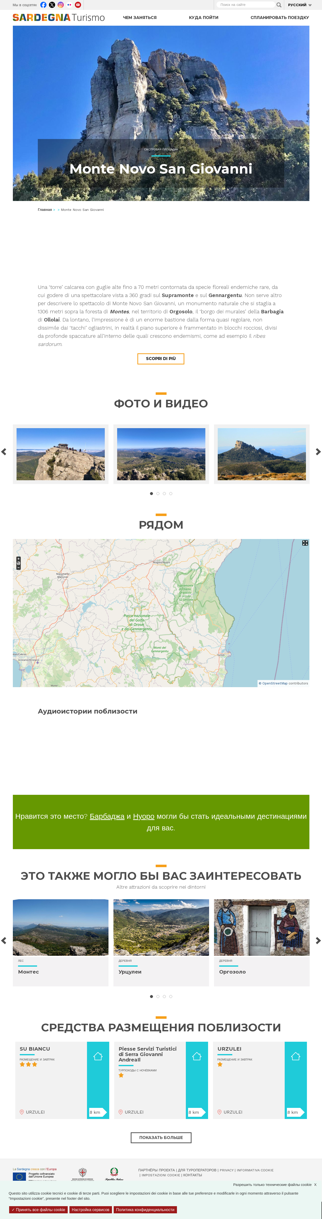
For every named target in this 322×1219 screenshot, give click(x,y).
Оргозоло (232, 972)
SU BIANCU (35, 1049)
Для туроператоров (197, 1170)
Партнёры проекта (156, 1170)
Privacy (227, 1170)
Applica (279, 5)
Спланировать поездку (280, 17)
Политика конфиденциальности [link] (145, 1210)
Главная (45, 210)
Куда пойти (203, 17)
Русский (297, 5)
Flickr (69, 4)
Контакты (192, 1175)
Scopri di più (161, 358)
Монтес (28, 972)
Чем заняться (140, 17)
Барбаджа (107, 816)
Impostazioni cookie (161, 1175)
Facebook (43, 4)
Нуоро (143, 816)
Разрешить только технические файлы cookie (277, 1184)
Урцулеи (130, 972)
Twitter (52, 4)
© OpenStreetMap (273, 683)
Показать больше (161, 1137)
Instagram (61, 4)
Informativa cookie (255, 1170)
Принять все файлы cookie (38, 1210)
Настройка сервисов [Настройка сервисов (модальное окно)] (90, 1210)
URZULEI (229, 1049)
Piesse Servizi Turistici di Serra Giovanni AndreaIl (148, 1054)
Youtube (78, 4)
